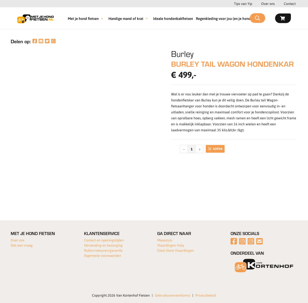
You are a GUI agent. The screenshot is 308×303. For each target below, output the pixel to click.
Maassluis (164, 240)
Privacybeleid (205, 295)
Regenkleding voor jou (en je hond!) (224, 18)
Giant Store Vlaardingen (175, 250)
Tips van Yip (243, 3)
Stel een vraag (22, 245)
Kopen (215, 149)
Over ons (268, 3)
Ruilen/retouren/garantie (103, 250)
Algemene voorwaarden (102, 255)
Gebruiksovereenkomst (172, 295)
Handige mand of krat (125, 18)
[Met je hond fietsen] (37, 18)
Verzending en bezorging (103, 245)
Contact (290, 3)
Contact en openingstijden (104, 240)
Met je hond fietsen (83, 18)
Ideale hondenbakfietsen (173, 18)
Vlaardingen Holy (170, 245)
